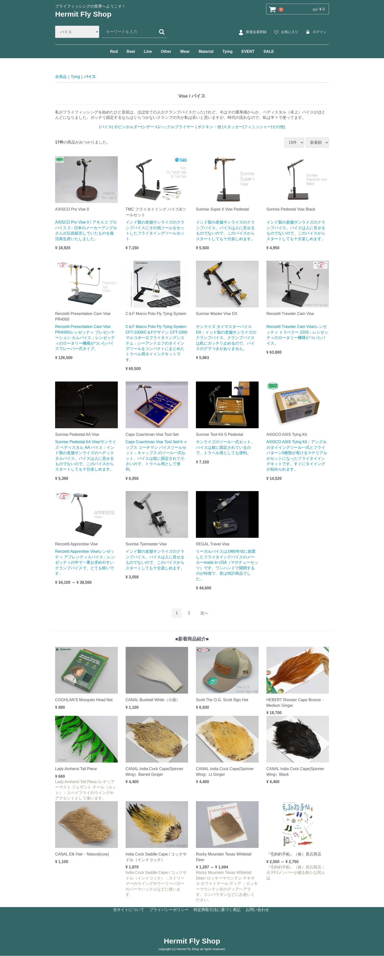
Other (166, 51)
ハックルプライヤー (177, 127)
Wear (185, 51)
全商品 (61, 77)
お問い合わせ (257, 909)
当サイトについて (128, 909)
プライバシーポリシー (169, 909)
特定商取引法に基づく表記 (216, 909)
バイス (90, 77)
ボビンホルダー (127, 127)
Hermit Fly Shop (83, 14)
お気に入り (285, 32)
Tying (227, 51)
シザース (150, 127)
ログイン (315, 32)
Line (148, 51)
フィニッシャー (257, 127)
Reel (131, 51)
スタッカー (233, 127)
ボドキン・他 (209, 127)
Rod (114, 51)
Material (206, 51)
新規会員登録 (251, 32)
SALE (269, 51)
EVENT (247, 51)
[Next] (204, 613)
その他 (278, 127)
